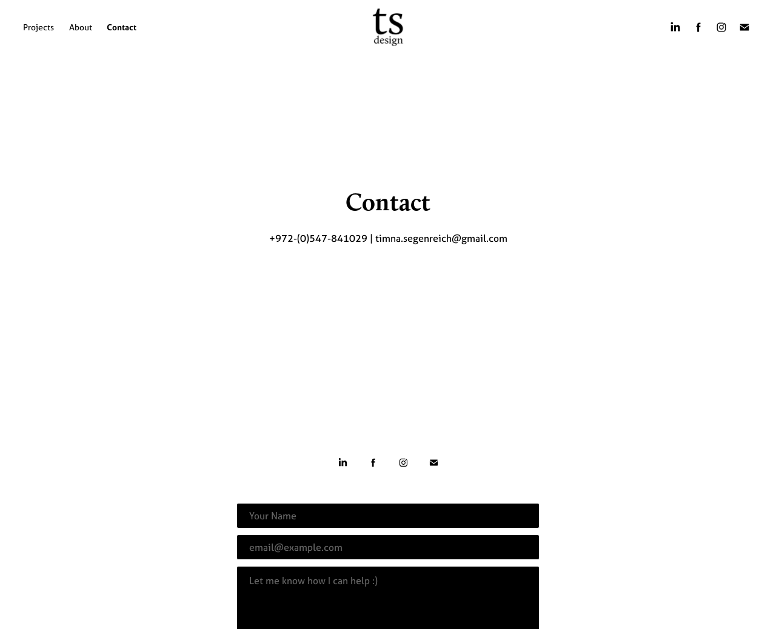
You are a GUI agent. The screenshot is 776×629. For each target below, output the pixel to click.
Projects (38, 27)
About (80, 27)
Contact (121, 27)
